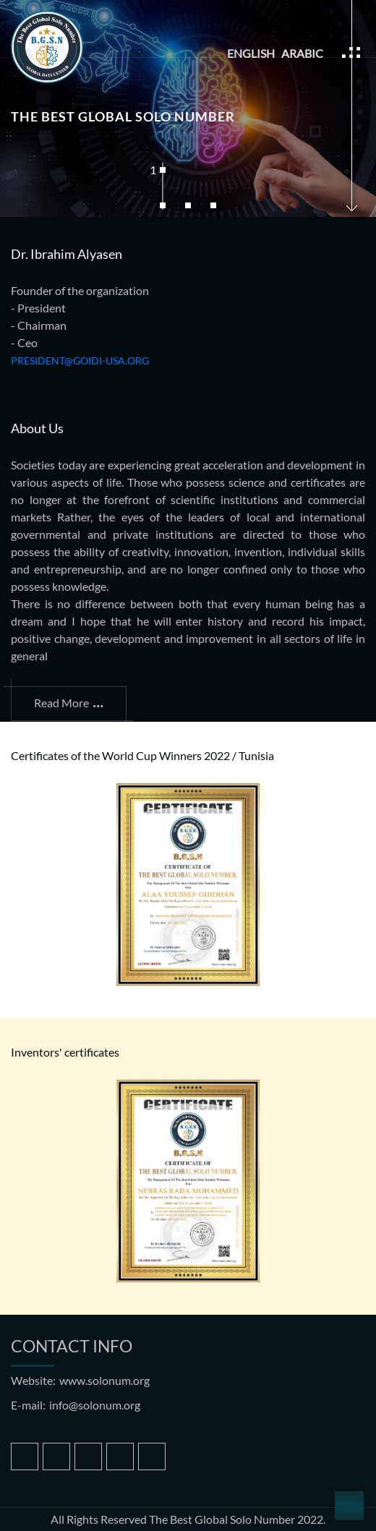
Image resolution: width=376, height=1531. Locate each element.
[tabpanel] (188, 108)
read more (68, 700)
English (251, 53)
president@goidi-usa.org (80, 360)
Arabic (302, 53)
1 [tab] (155, 169)
